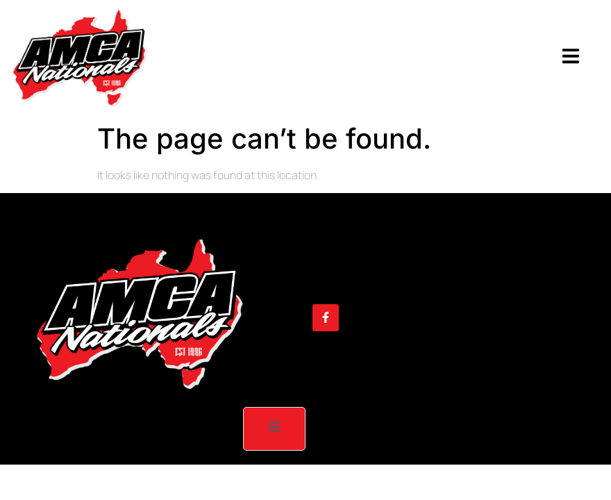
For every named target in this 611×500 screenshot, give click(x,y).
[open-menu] (570, 58)
